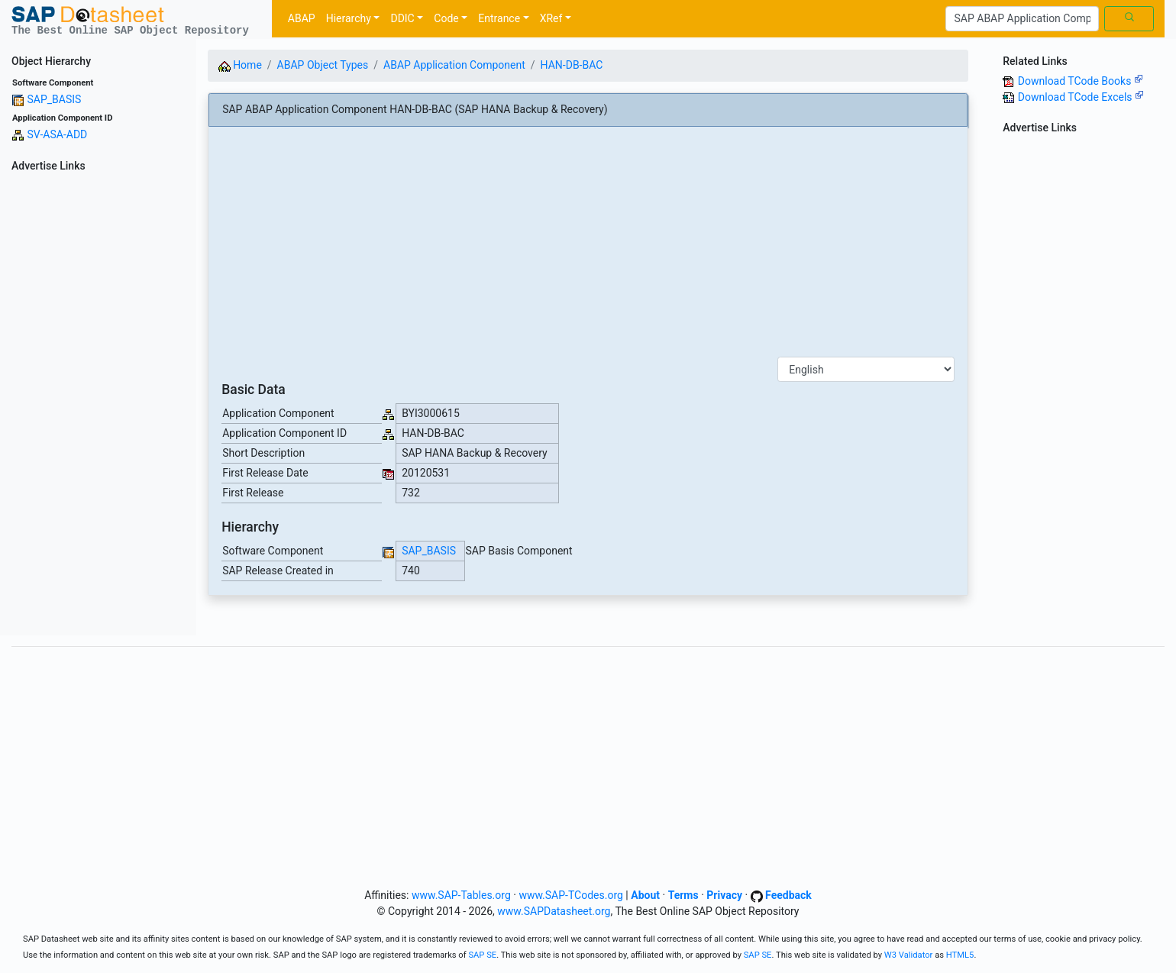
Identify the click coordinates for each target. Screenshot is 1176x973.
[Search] (1022, 19)
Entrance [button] (499, 18)
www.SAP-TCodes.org (571, 895)
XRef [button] (551, 18)
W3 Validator (908, 955)
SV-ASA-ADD (57, 134)
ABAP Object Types (323, 65)
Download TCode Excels (1081, 97)
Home (240, 65)
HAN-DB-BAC (572, 65)
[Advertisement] (98, 406)
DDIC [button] (402, 18)
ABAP (301, 18)
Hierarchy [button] (348, 18)
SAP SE (482, 955)
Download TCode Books (1080, 81)
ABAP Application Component (454, 65)
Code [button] (446, 18)
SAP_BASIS (54, 99)
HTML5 (960, 955)
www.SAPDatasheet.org (553, 911)
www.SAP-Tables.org (461, 895)
